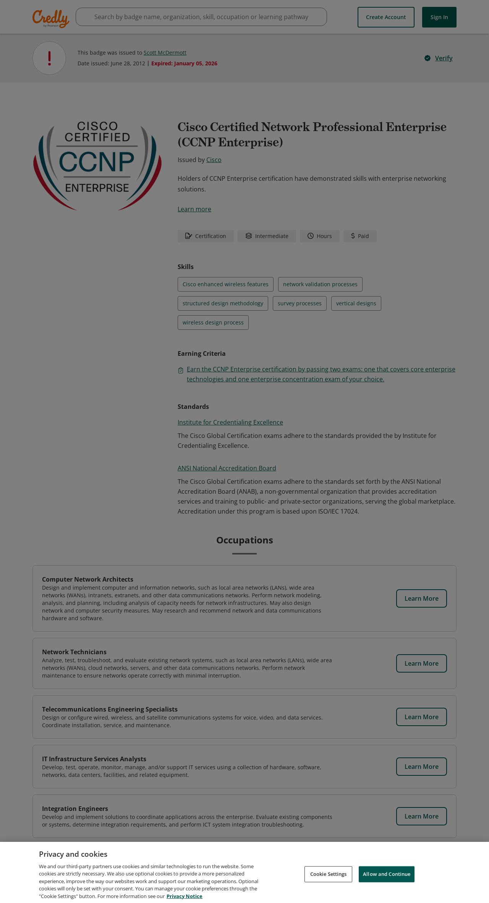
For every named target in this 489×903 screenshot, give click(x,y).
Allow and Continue (386, 880)
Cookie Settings (328, 880)
